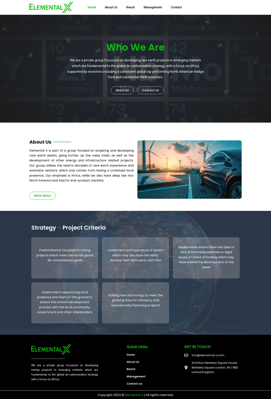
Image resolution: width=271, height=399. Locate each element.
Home (92, 7)
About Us (111, 7)
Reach (130, 7)
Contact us (134, 384)
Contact (176, 7)
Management (153, 7)
